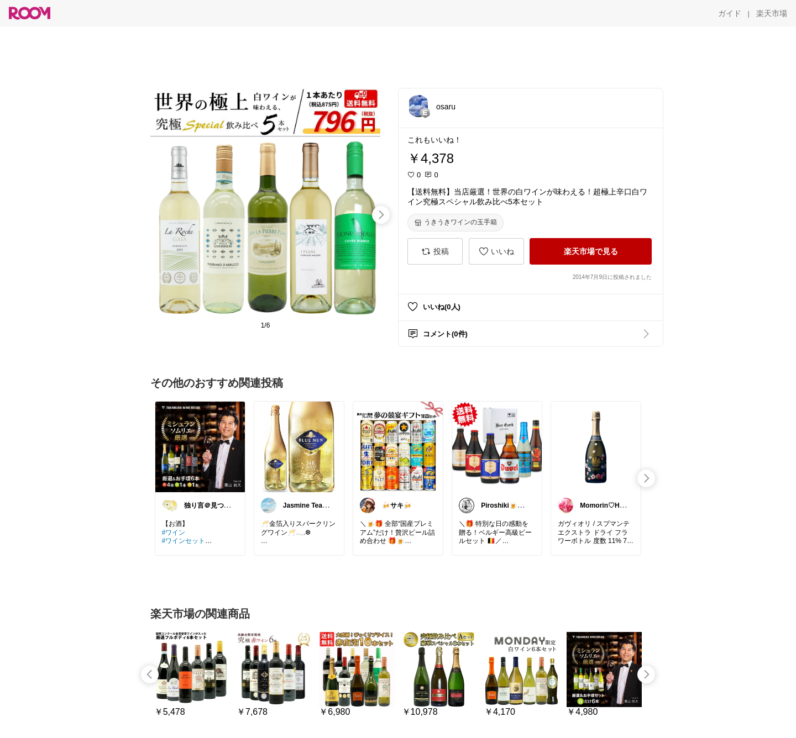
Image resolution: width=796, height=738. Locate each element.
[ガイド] (729, 13)
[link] (200, 446)
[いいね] (496, 251)
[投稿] (435, 251)
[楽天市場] (771, 13)
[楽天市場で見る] (591, 251)
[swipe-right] (381, 215)
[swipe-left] (150, 674)
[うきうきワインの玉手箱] (455, 222)
